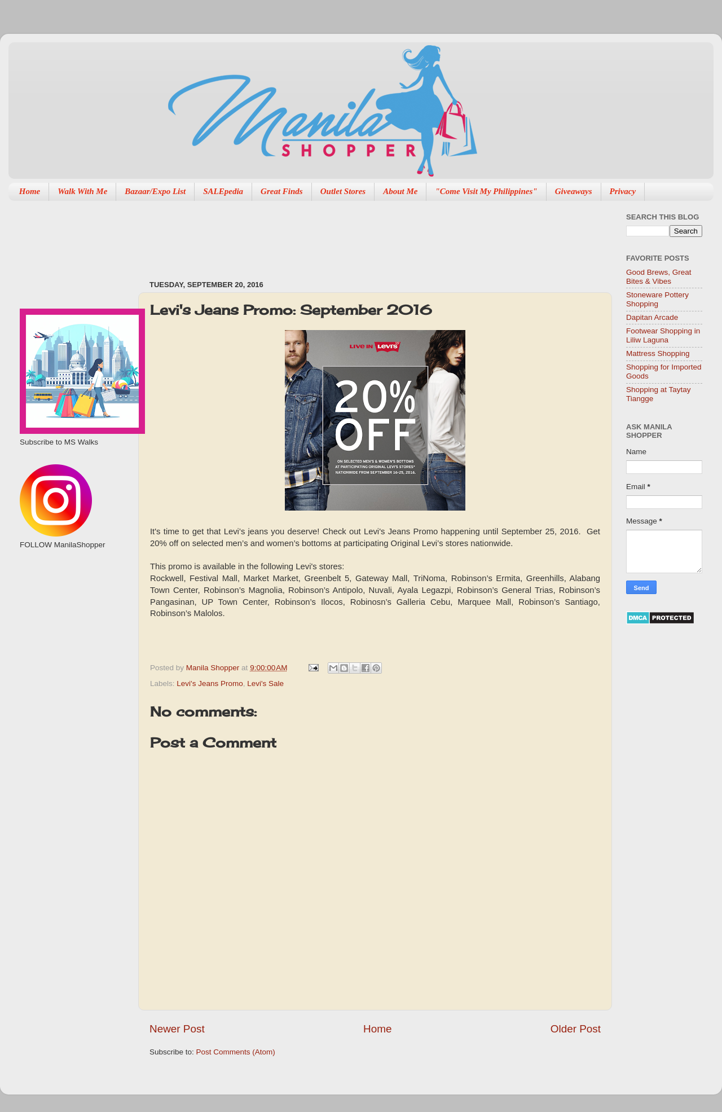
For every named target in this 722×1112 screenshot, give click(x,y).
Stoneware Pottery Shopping (657, 299)
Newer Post (177, 1029)
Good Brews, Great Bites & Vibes (659, 276)
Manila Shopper (213, 667)
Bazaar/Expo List (155, 191)
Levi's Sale (265, 683)
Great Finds (282, 191)
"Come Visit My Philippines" (486, 191)
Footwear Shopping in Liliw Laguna (663, 335)
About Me (400, 191)
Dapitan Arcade (652, 317)
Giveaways (573, 191)
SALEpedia (223, 191)
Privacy (623, 191)
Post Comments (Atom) (235, 1052)
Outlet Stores (343, 191)
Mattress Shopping (658, 353)
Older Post (576, 1029)
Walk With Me (82, 191)
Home (30, 191)
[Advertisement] (72, 610)
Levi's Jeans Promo (210, 683)
